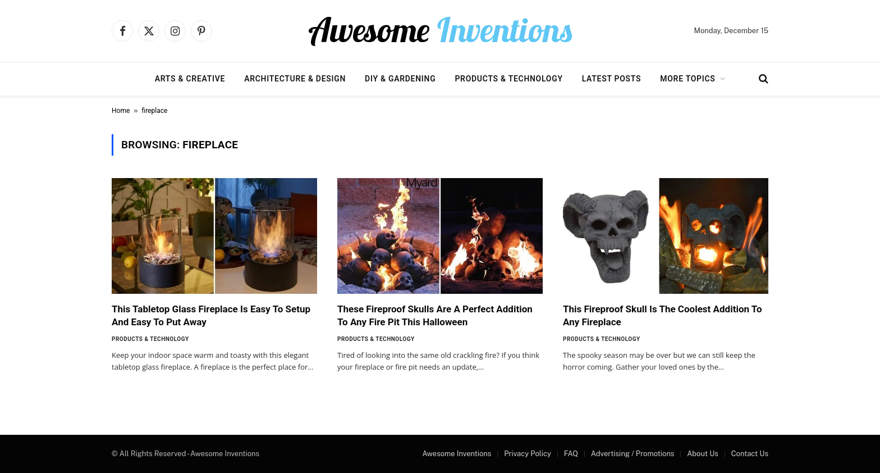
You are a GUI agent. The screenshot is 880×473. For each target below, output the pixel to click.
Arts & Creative (190, 78)
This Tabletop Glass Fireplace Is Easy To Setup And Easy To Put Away (211, 315)
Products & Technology (508, 78)
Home (121, 111)
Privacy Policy (527, 453)
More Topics (687, 78)
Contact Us (749, 453)
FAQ (571, 453)
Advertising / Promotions (633, 453)
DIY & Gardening (400, 78)
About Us (702, 453)
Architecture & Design (295, 78)
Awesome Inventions (456, 453)
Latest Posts (611, 78)
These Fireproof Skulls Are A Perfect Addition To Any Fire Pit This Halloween (435, 315)
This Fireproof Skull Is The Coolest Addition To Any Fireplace (662, 315)
